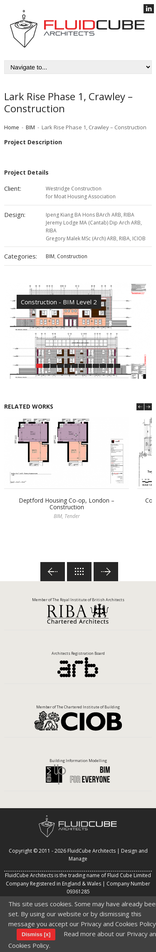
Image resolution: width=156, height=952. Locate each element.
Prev (140, 406)
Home (11, 127)
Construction (72, 256)
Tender (72, 516)
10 (103, 366)
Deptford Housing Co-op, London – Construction (66, 503)
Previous (52, 571)
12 (117, 366)
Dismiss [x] (36, 934)
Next (148, 406)
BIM (30, 127)
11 (110, 366)
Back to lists (79, 571)
